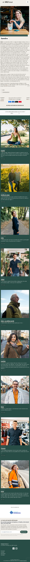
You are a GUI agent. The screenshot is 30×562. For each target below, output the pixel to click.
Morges (3, 159)
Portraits (3, 555)
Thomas (3, 448)
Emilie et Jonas (5, 195)
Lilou (2, 238)
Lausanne (3, 370)
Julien (2, 279)
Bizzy (6, 84)
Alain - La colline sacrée (7, 321)
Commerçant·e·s (5, 92)
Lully (2, 90)
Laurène (3, 361)
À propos (3, 550)
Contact (2, 552)
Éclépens (3, 325)
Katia (2, 491)
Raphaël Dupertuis (23, 560)
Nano (27, 99)
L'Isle (2, 499)
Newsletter (3, 553)
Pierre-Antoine (2, 100)
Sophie (3, 150)
